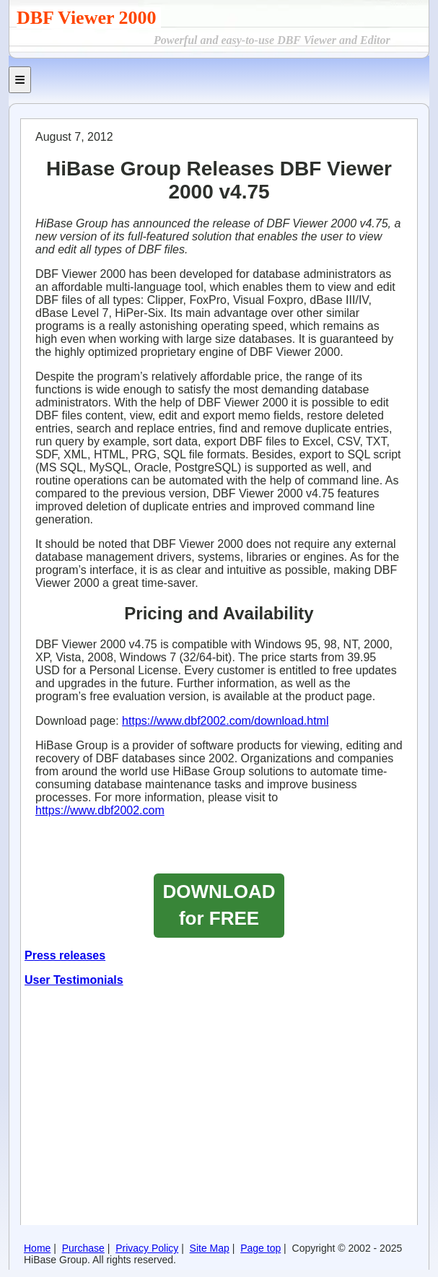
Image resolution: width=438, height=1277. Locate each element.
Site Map (209, 1248)
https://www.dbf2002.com (100, 810)
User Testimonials (74, 980)
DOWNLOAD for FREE (219, 905)
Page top (260, 1248)
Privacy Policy (146, 1248)
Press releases (65, 955)
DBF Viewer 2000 (89, 17)
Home (37, 1248)
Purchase (83, 1248)
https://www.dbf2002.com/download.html (225, 721)
